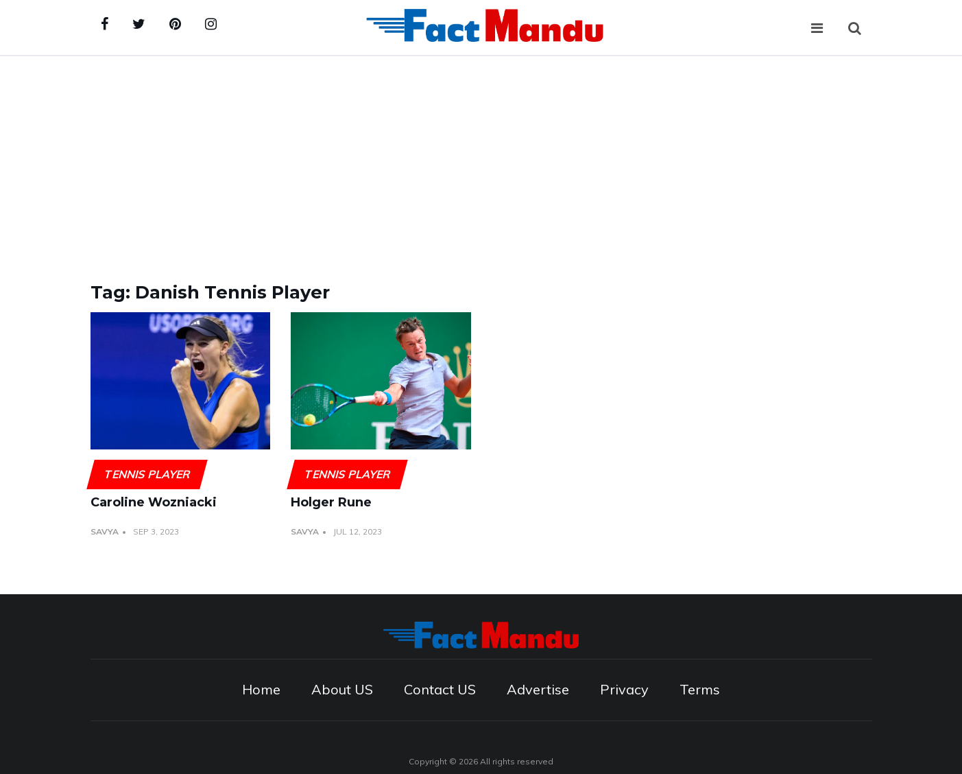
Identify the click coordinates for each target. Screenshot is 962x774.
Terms (700, 689)
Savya (105, 531)
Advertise (538, 689)
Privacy (624, 689)
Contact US (440, 689)
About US (342, 689)
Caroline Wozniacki (154, 502)
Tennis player (146, 474)
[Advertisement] (481, 159)
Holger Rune (331, 502)
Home (261, 689)
